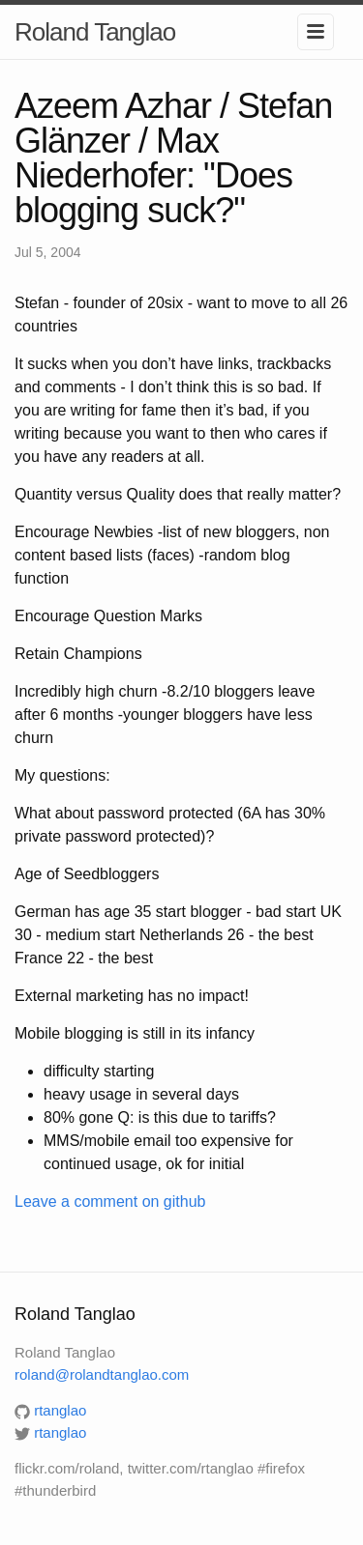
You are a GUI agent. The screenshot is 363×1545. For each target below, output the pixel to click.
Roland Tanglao (95, 31)
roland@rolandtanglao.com (102, 1374)
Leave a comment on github (110, 1201)
